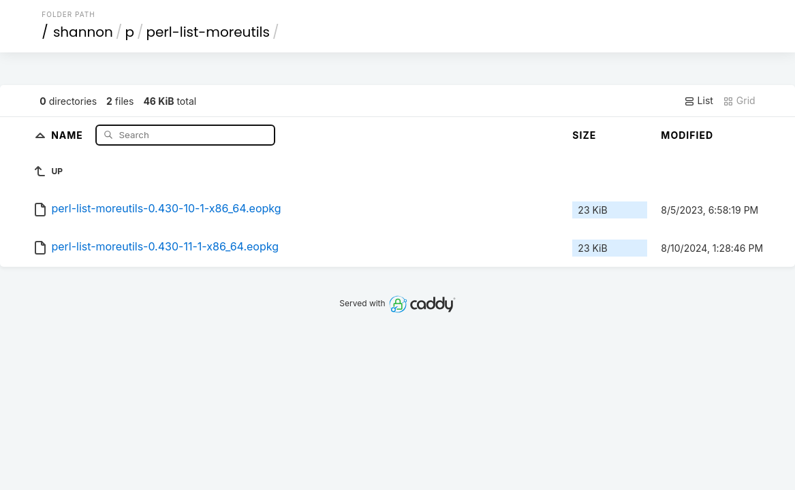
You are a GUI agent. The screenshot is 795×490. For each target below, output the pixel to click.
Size (584, 135)
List (698, 101)
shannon (83, 32)
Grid (739, 101)
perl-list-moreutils (208, 32)
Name (68, 134)
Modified (687, 135)
